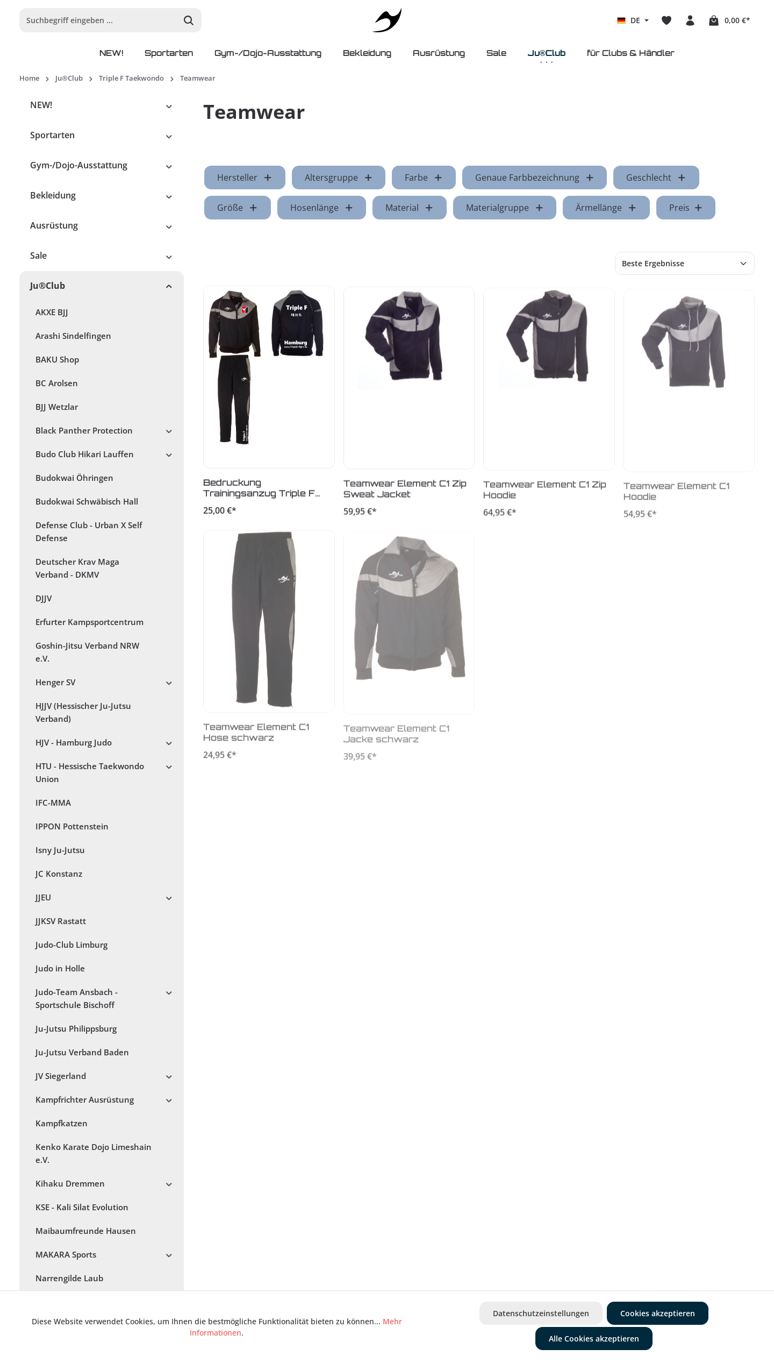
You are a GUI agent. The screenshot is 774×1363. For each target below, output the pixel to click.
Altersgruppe (339, 177)
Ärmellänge (606, 208)
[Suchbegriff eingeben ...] (98, 20)
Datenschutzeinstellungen (541, 1313)
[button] (169, 104)
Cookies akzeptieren (657, 1313)
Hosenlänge (322, 208)
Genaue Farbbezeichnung (534, 177)
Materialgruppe (505, 208)
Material (409, 208)
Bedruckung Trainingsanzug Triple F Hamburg (259, 491)
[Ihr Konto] (690, 20)
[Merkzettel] (666, 20)
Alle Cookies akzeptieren (594, 1338)
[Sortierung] (685, 263)
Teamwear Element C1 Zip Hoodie (544, 495)
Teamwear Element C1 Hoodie (676, 497)
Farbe (424, 177)
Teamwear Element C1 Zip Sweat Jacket (405, 492)
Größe (237, 208)
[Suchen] (189, 20)
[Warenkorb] (729, 20)
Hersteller (245, 177)
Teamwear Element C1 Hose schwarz (256, 738)
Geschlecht (656, 177)
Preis (686, 208)
